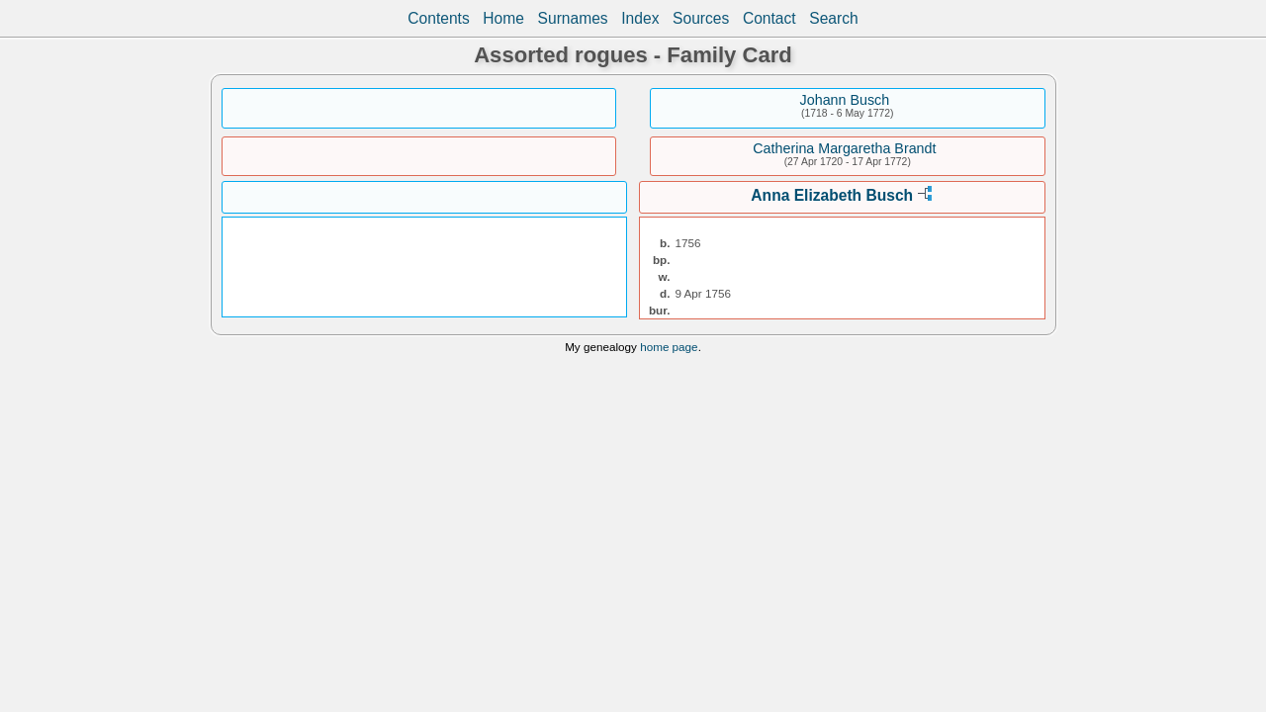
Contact (769, 18)
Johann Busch (845, 100)
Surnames (573, 18)
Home (503, 18)
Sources (701, 18)
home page (668, 346)
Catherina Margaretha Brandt (844, 148)
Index (640, 18)
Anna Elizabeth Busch (832, 195)
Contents (438, 18)
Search (833, 18)
